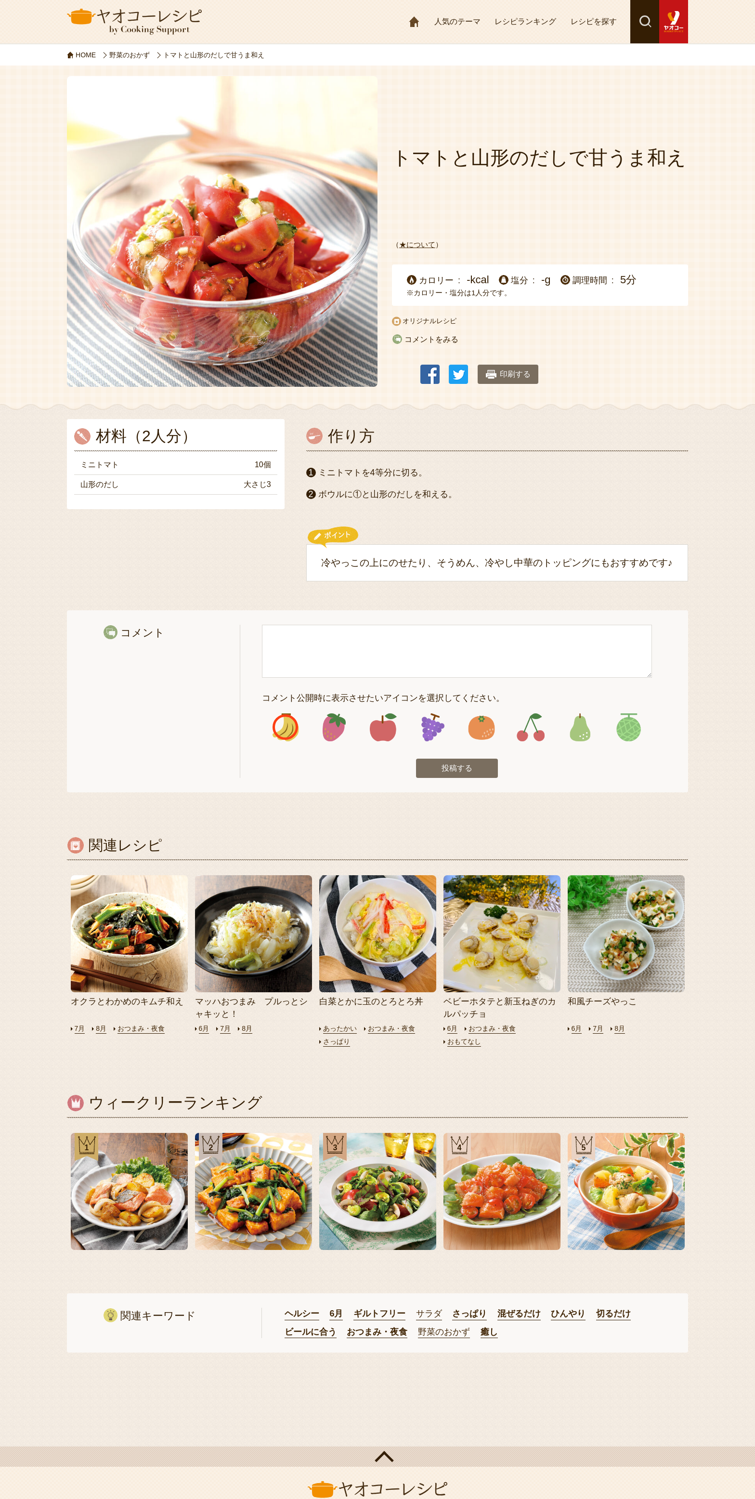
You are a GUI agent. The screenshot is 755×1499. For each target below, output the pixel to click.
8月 (102, 1030)
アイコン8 (628, 728)
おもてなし (465, 1043)
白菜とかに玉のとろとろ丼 (371, 1004)
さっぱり (337, 1043)
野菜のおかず (444, 1334)
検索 (644, 21)
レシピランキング (525, 21)
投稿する (457, 770)
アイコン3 (383, 728)
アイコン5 (481, 728)
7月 (80, 1030)
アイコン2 (334, 728)
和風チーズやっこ (602, 1004)
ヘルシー (302, 1316)
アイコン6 (530, 728)
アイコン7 (579, 728)
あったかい (341, 1030)
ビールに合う (311, 1334)
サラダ (429, 1316)
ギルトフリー (379, 1316)
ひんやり (568, 1316)
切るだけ (613, 1316)
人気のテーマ (457, 21)
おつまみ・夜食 (144, 1030)
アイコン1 (285, 728)
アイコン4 (432, 728)
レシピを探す (594, 21)
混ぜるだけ (519, 1316)
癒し (489, 1334)
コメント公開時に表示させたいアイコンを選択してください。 (383, 698)
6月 (204, 1030)
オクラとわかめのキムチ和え (127, 1004)
